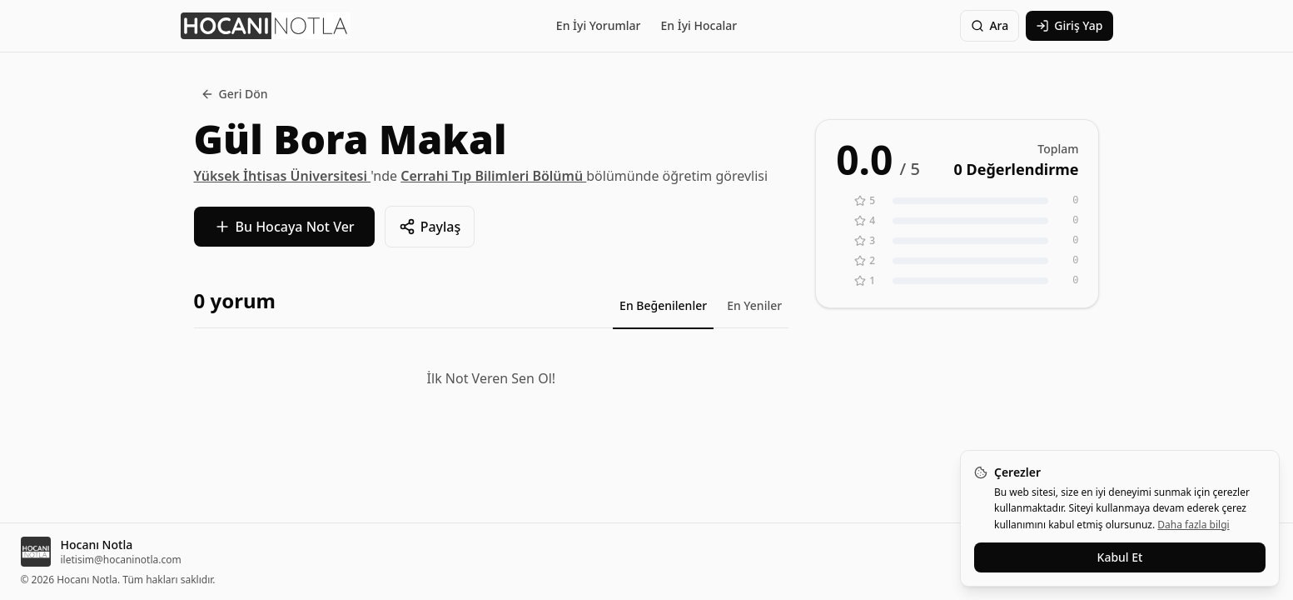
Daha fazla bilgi (1193, 525)
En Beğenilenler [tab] (663, 305)
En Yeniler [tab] (754, 305)
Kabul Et (1120, 557)
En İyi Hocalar (699, 25)
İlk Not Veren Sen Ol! (491, 378)
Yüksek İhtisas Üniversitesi (282, 176)
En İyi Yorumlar (598, 25)
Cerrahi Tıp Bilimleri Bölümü (493, 176)
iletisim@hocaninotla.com (121, 560)
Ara (989, 25)
